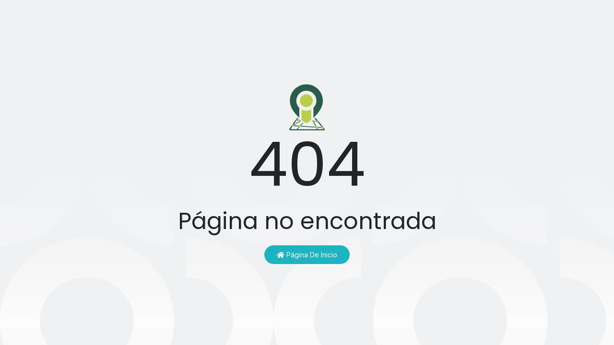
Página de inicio (307, 255)
